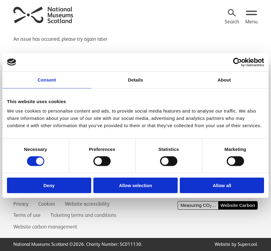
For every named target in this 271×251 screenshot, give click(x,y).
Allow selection (135, 185)
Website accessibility (87, 204)
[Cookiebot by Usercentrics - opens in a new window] (237, 62)
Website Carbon (238, 205)
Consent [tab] (47, 79)
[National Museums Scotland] (43, 14)
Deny (49, 185)
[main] (135, 36)
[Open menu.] (251, 17)
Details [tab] (135, 79)
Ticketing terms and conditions (83, 215)
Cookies (46, 204)
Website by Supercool (236, 244)
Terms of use (27, 215)
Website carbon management (45, 227)
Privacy (20, 204)
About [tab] (224, 79)
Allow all (222, 185)
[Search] (232, 17)
